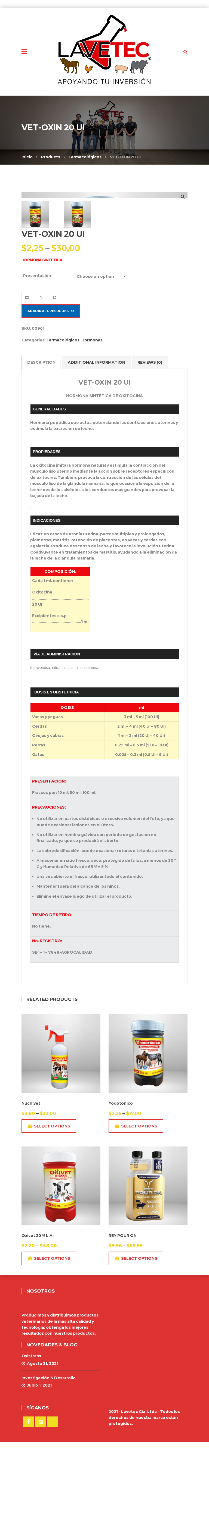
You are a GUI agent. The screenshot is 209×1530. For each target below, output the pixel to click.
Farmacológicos (85, 157)
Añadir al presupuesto (50, 399)
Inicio (27, 157)
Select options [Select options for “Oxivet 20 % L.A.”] (48, 1346)
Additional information (96, 450)
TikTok (52, 1509)
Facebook (28, 1509)
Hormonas (92, 427)
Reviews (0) (149, 450)
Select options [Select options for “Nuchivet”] (48, 1214)
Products (50, 157)
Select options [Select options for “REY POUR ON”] (136, 1346)
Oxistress (31, 1443)
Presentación (37, 363)
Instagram (40, 1509)
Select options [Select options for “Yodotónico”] (136, 1214)
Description (41, 450)
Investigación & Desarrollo (48, 1465)
